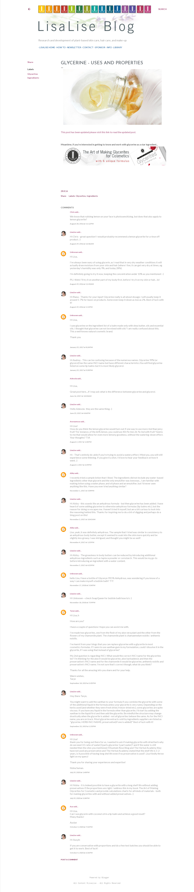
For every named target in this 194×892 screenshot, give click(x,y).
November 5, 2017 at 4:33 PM (82, 565)
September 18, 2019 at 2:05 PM (83, 683)
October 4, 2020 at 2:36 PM (81, 853)
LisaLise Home (46, 47)
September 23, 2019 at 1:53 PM (83, 726)
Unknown (74, 252)
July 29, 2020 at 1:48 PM (79, 772)
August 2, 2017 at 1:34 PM (80, 442)
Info (108, 47)
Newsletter (73, 47)
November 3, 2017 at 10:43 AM (82, 519)
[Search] (162, 9)
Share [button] (30, 62)
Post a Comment (69, 859)
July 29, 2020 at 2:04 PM (79, 798)
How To (60, 47)
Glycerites (32, 74)
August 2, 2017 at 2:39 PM (80, 465)
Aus (71, 806)
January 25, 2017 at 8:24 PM (81, 347)
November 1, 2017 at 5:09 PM (82, 491)
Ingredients (33, 77)
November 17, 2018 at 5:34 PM (82, 585)
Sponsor (99, 47)
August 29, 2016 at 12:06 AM (82, 244)
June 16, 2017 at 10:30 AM (80, 396)
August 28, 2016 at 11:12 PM (82, 224)
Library (116, 47)
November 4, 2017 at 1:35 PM (82, 542)
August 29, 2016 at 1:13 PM (81, 307)
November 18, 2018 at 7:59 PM (82, 602)
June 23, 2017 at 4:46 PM (80, 413)
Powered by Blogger (97, 878)
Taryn (72, 611)
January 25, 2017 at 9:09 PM (81, 370)
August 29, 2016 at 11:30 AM (82, 284)
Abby (72, 473)
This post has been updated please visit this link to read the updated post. (98, 132)
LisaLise (73, 232)
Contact (87, 47)
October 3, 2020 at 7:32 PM (81, 827)
